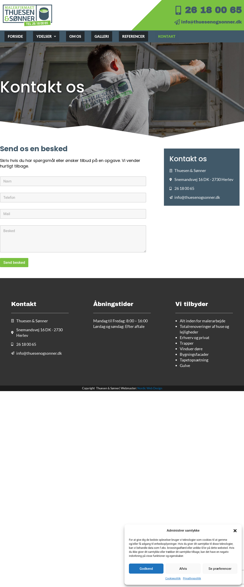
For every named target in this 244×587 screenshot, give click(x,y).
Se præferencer (220, 569)
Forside (15, 36)
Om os (75, 36)
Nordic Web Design (149, 388)
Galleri (102, 36)
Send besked (14, 262)
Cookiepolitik (173, 578)
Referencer (133, 36)
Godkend (146, 569)
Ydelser (46, 36)
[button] (235, 530)
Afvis (183, 569)
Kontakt (167, 36)
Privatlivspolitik (192, 578)
